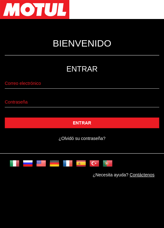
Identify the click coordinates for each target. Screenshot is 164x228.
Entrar (82, 122)
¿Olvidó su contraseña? (82, 138)
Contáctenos (142, 174)
